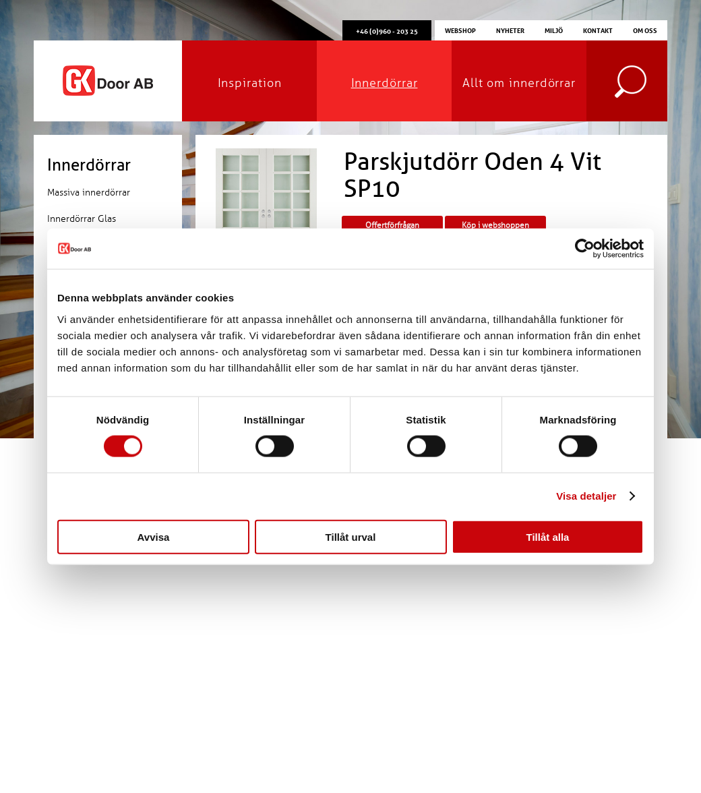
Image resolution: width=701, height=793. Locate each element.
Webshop (460, 29)
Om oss (645, 29)
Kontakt (598, 29)
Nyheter (510, 29)
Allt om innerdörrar (519, 83)
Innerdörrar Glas (81, 219)
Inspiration (250, 83)
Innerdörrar (384, 83)
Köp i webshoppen (495, 226)
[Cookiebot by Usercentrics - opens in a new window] (585, 249)
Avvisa (154, 536)
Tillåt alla (548, 536)
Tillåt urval (351, 536)
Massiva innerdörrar (88, 192)
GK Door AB (108, 80)
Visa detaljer (586, 496)
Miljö (554, 29)
